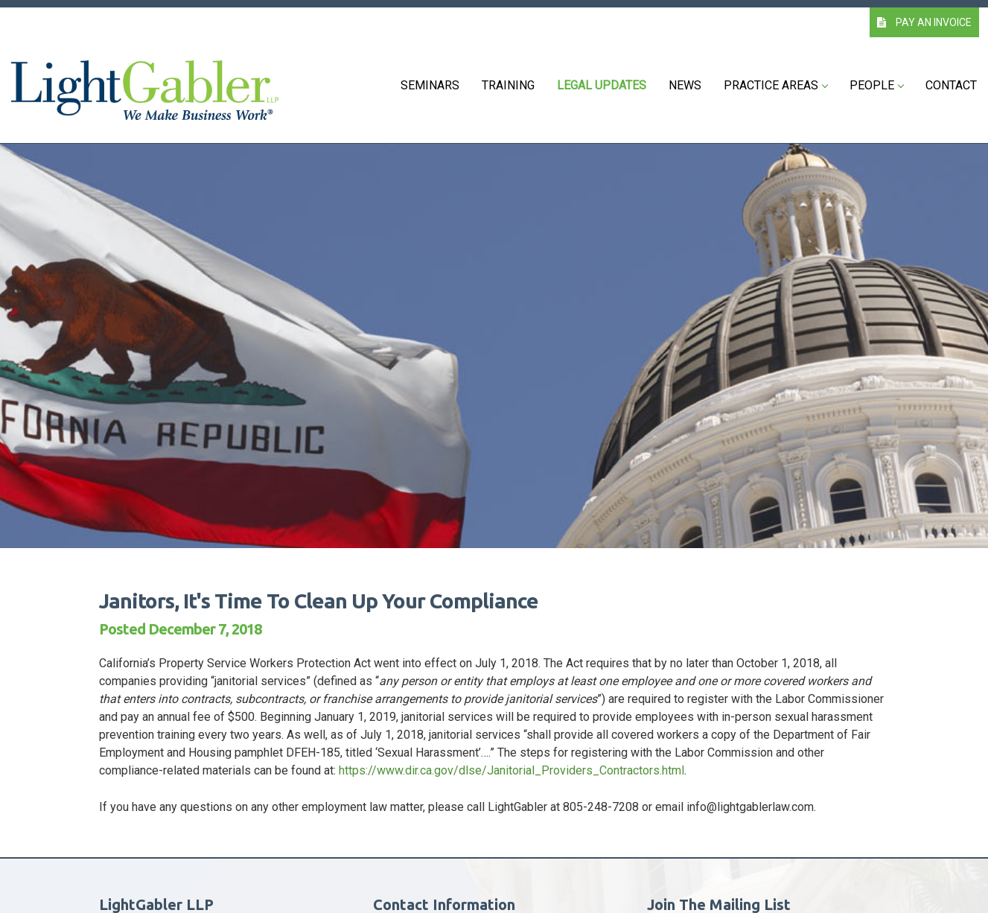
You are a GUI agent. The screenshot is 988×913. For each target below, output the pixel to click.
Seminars (430, 85)
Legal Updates (601, 85)
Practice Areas (775, 85)
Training (508, 85)
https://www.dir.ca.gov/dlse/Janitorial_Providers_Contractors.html (511, 770)
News (685, 85)
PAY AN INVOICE (924, 22)
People (876, 85)
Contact (951, 85)
